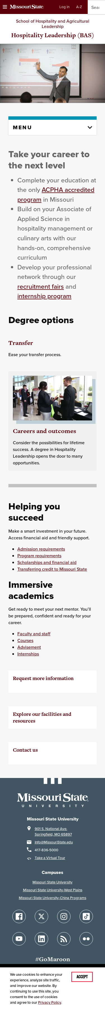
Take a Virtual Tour (50, 857)
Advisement (29, 647)
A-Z (79, 7)
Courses (25, 640)
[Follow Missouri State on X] (41, 916)
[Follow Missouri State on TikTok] (86, 916)
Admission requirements (41, 549)
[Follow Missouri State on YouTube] (19, 939)
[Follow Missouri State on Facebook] (19, 916)
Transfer (20, 342)
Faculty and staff (33, 634)
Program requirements (39, 555)
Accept (82, 976)
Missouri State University (52, 882)
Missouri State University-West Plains (52, 890)
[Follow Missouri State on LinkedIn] (41, 939)
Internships (28, 654)
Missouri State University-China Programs (52, 898)
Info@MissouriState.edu (54, 842)
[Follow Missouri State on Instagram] (64, 916)
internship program (44, 295)
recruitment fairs (40, 286)
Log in (64, 7)
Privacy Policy (49, 1002)
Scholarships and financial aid (46, 562)
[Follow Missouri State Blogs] (64, 939)
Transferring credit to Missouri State (52, 569)
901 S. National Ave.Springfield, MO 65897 (53, 831)
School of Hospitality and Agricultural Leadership (52, 23)
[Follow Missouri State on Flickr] (86, 939)
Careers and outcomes (44, 431)
